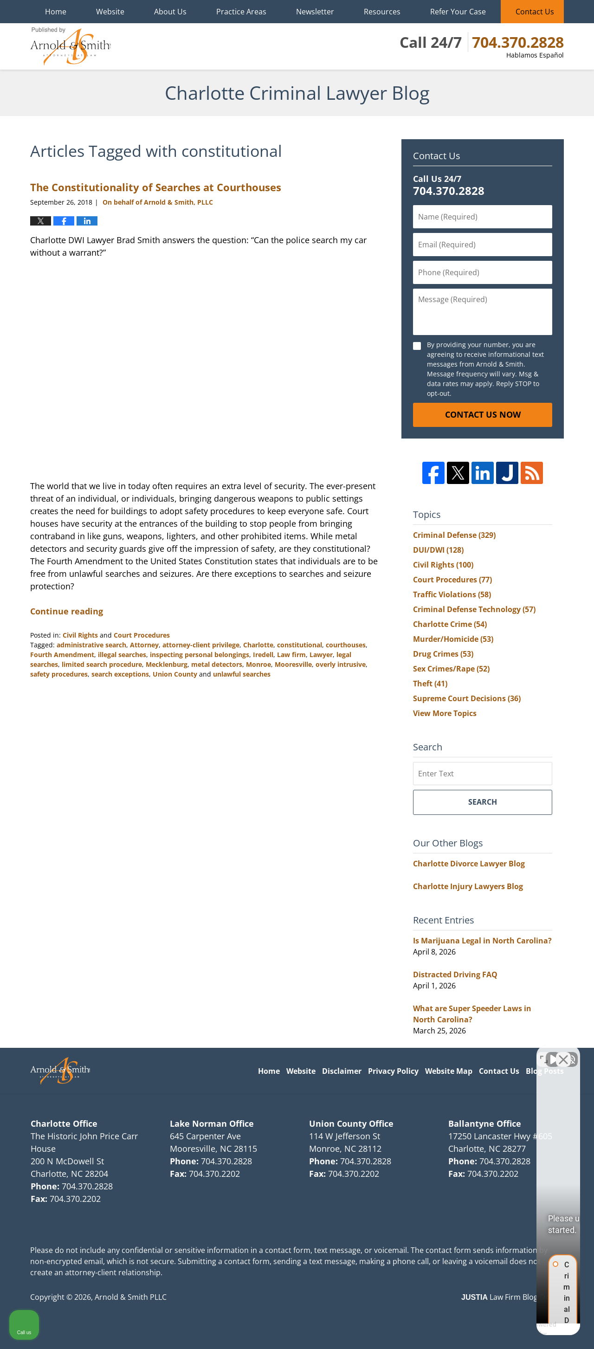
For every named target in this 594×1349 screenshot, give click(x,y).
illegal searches (122, 654)
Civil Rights (80, 635)
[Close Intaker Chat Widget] (563, 1052)
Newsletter (315, 11)
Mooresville (293, 664)
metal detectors (216, 664)
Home (55, 11)
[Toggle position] (543, 1052)
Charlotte (258, 644)
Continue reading (66, 611)
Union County (175, 674)
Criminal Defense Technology (474, 609)
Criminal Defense (454, 535)
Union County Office (351, 1123)
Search (482, 802)
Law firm (291, 654)
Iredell (263, 654)
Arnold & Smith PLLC (131, 1297)
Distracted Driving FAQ (455, 974)
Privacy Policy (393, 1071)
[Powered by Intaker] (515, 1329)
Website (110, 11)
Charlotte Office (64, 1123)
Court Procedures (142, 635)
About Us (170, 11)
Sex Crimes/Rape (451, 669)
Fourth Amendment (62, 654)
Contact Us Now (483, 414)
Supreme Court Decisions (467, 698)
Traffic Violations (452, 594)
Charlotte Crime (450, 624)
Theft (430, 683)
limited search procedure (102, 664)
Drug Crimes (443, 654)
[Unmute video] (429, 1052)
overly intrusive (341, 664)
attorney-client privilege (200, 644)
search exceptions (120, 674)
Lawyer (321, 654)
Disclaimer (342, 1071)
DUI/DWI (438, 550)
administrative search (91, 644)
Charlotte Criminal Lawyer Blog (70, 46)
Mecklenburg (166, 664)
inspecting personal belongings (199, 654)
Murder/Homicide (453, 639)
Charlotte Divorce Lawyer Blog (469, 863)
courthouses (346, 644)
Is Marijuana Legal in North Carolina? (482, 941)
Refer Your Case (458, 11)
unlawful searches (242, 674)
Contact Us (535, 11)
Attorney (144, 644)
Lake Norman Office (212, 1123)
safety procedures (59, 674)
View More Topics (445, 713)
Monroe (258, 664)
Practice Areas (241, 11)
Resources (382, 11)
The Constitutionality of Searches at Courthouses (155, 187)
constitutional (299, 644)
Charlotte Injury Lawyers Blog (468, 886)
